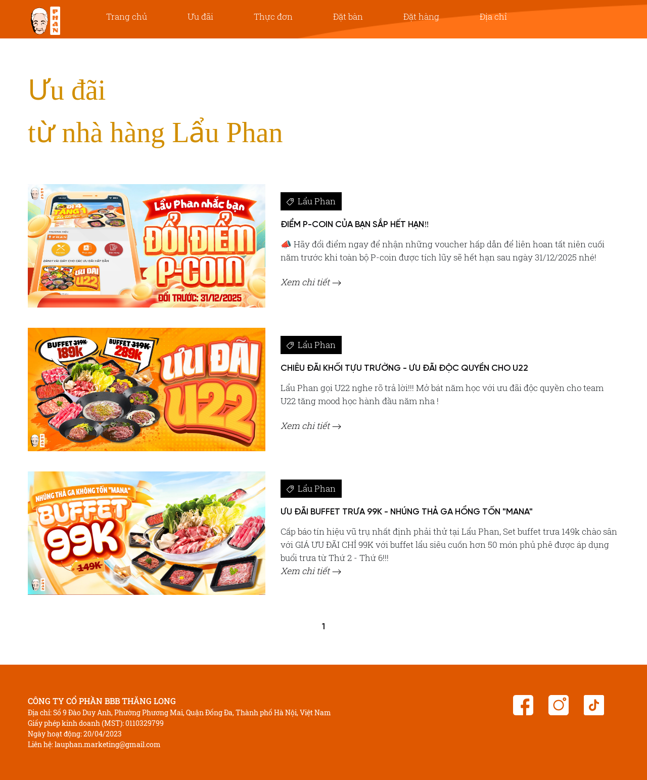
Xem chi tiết (311, 282)
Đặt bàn (348, 16)
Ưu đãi (200, 16)
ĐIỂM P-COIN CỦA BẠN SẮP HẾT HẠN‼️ (355, 224)
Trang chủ (126, 16)
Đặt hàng (421, 16)
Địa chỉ (493, 16)
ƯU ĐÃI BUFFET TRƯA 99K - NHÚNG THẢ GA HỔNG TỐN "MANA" (407, 511)
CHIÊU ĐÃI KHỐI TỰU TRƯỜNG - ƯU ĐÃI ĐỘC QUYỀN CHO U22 (404, 368)
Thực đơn (273, 16)
